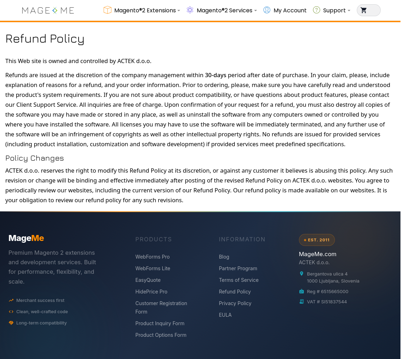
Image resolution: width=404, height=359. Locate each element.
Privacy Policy (235, 303)
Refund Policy (235, 292)
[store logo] (48, 10)
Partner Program (238, 268)
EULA (225, 315)
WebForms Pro (152, 257)
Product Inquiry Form (159, 323)
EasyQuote (148, 280)
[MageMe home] (61, 238)
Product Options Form (160, 335)
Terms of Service (239, 280)
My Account (290, 10)
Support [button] (334, 10)
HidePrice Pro (151, 292)
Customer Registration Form (161, 307)
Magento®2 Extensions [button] (145, 10)
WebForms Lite (152, 268)
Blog (224, 257)
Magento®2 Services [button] (224, 10)
